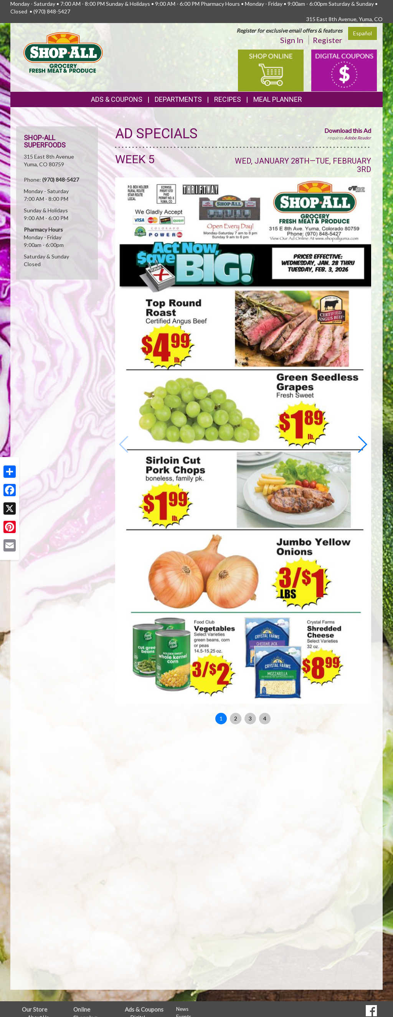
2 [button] (235, 718)
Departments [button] (178, 99)
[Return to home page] (63, 52)
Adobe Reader (357, 137)
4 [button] (264, 718)
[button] (362, 444)
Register (327, 40)
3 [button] (250, 718)
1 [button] (221, 718)
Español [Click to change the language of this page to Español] (362, 33)
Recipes (227, 99)
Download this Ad (347, 130)
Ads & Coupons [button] (116, 99)
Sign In (291, 40)
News (182, 1009)
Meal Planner (277, 99)
